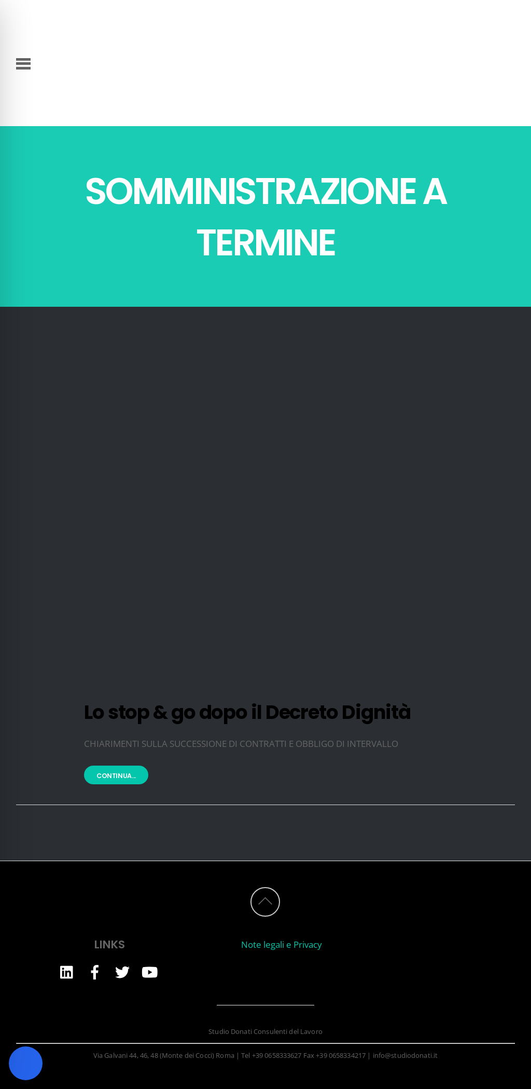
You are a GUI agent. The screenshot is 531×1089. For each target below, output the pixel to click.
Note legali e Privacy (281, 944)
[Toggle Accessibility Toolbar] (26, 1063)
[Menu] (23, 63)
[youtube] (149, 971)
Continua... (116, 775)
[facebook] (94, 971)
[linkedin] (67, 971)
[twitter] (122, 971)
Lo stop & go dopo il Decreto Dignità (247, 712)
